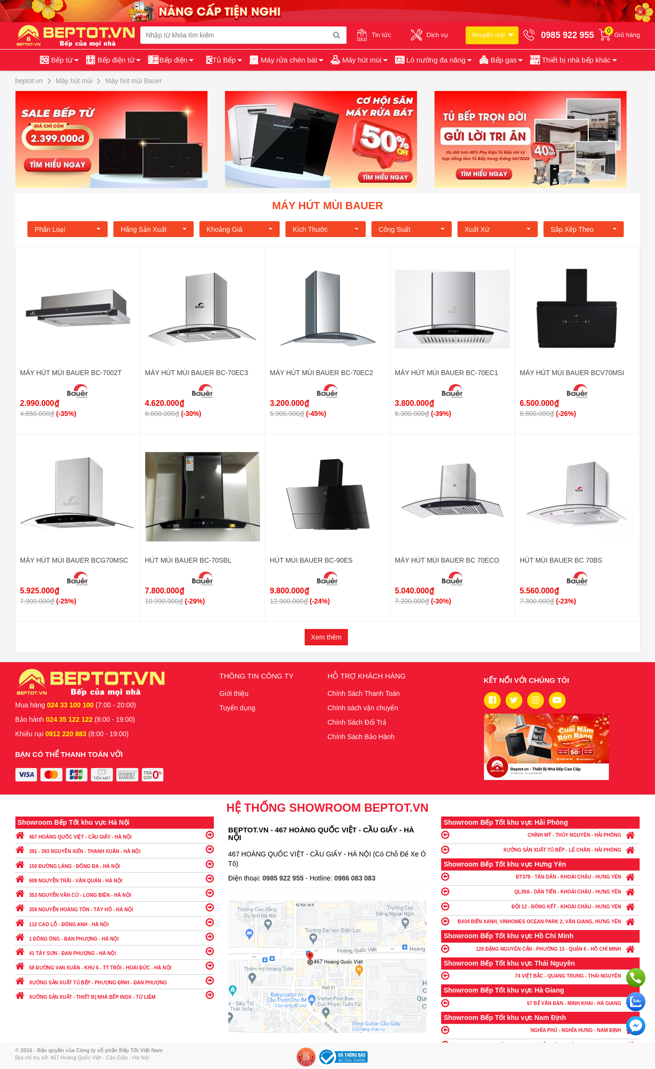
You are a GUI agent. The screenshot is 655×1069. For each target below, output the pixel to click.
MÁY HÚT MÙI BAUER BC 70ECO (447, 560)
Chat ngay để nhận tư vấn (635, 1025)
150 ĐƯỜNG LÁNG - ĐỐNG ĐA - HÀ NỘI (114, 863)
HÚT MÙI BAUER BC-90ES (311, 560)
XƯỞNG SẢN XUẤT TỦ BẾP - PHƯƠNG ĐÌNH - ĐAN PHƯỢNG (114, 980)
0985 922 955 (284, 878)
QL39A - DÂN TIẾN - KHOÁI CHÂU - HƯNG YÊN (540, 891)
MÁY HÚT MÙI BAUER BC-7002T (71, 373)
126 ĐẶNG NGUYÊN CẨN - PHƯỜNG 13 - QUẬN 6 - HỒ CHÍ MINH (540, 948)
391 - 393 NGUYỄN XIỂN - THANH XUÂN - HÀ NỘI (114, 849)
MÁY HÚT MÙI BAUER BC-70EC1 (446, 373)
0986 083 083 (355, 878)
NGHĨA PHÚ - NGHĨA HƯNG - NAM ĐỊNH (540, 1029)
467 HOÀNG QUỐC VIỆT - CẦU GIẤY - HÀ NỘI (114, 834)
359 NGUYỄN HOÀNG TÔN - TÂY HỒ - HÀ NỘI (114, 907)
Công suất (412, 229)
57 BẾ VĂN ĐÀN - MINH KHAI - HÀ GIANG (540, 1002)
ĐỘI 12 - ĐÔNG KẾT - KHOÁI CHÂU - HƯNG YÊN (540, 906)
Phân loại (67, 229)
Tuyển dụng (238, 708)
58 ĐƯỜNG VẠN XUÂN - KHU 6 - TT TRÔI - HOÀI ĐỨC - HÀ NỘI (114, 965)
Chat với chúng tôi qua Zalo (635, 1001)
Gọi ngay (635, 977)
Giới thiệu (234, 693)
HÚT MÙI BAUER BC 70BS (561, 560)
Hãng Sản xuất (153, 229)
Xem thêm (326, 637)
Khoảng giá (239, 229)
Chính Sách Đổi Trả (357, 722)
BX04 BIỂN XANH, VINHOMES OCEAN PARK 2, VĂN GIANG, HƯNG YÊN (540, 921)
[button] (572, 60)
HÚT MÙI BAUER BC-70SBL (188, 560)
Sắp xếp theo (584, 229)
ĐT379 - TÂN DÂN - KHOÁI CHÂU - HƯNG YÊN (540, 876)
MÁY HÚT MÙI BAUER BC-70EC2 (321, 373)
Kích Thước (325, 229)
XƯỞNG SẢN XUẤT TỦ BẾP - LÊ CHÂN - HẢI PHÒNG (540, 849)
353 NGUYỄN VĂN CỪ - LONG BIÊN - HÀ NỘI (114, 892)
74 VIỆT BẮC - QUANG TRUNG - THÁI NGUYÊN (540, 975)
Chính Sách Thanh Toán (364, 693)
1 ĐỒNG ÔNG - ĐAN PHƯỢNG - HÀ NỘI (114, 936)
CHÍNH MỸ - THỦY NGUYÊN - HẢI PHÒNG (540, 834)
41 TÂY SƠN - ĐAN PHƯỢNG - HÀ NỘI (114, 950)
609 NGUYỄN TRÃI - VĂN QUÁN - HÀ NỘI (114, 878)
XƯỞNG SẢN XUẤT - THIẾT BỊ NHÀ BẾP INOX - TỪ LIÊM (114, 994)
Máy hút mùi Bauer (327, 206)
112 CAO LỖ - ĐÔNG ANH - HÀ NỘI (114, 922)
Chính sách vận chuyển (363, 708)
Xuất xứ (498, 229)
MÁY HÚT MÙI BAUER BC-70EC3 (196, 373)
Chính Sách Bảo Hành (361, 737)
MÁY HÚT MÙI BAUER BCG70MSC (74, 560)
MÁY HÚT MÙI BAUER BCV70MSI (572, 373)
